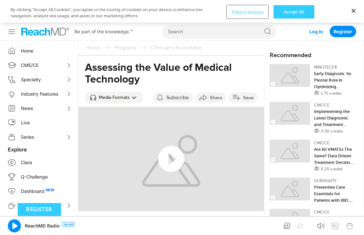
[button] (114, 75)
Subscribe (177, 75)
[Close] (353, 226)
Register (343, 9)
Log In (316, 9)
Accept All (294, 227)
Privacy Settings (248, 227)
